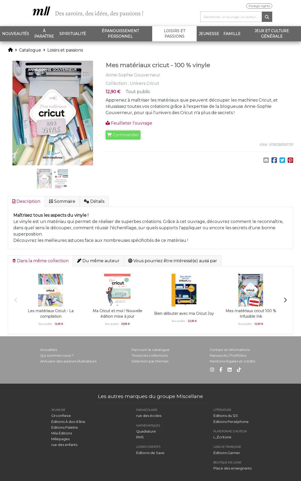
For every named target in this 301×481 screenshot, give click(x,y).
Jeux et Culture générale (271, 34)
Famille (232, 33)
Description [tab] (26, 201)
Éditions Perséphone (231, 422)
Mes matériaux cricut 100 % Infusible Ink (250, 313)
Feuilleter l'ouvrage (129, 123)
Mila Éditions (61, 433)
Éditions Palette (64, 427)
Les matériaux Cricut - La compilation (50, 313)
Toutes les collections (150, 355)
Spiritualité (72, 33)
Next (285, 300)
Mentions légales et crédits (232, 361)
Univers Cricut (144, 83)
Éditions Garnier (226, 453)
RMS (140, 437)
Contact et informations (230, 350)
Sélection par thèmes (150, 361)
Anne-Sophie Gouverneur (133, 74)
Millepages (60, 439)
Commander (123, 134)
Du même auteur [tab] (98, 260)
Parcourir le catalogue (150, 350)
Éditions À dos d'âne (68, 422)
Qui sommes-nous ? (56, 355)
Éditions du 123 (225, 416)
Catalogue (30, 50)
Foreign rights (259, 6)
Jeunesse (209, 33)
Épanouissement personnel (120, 34)
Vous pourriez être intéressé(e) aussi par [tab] (172, 260)
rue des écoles (148, 416)
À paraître (44, 34)
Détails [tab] (94, 201)
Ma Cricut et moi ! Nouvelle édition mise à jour (117, 313)
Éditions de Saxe (150, 453)
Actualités (48, 350)
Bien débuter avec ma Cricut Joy (184, 313)
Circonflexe (61, 416)
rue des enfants (64, 445)
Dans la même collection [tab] (40, 260)
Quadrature (146, 431)
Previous (16, 300)
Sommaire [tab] (62, 201)
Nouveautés (15, 33)
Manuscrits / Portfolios (228, 355)
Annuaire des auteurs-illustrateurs (68, 361)
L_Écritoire (222, 437)
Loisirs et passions (180, 34)
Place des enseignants (232, 468)
